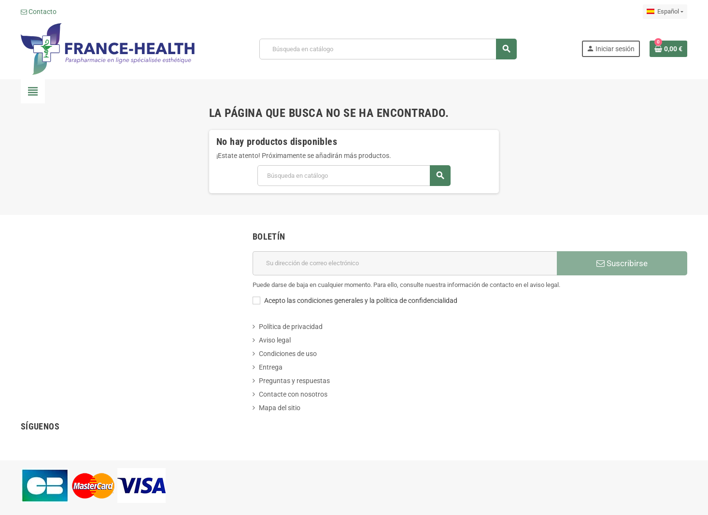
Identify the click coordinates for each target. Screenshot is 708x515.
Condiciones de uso (288, 354)
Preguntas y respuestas (294, 381)
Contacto (39, 11)
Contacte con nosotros (293, 394)
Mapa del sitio (279, 408)
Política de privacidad (291, 326)
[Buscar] (388, 49)
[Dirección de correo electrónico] (405, 263)
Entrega (271, 367)
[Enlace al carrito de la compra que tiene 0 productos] (668, 49)
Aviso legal (275, 340)
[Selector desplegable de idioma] (665, 11)
